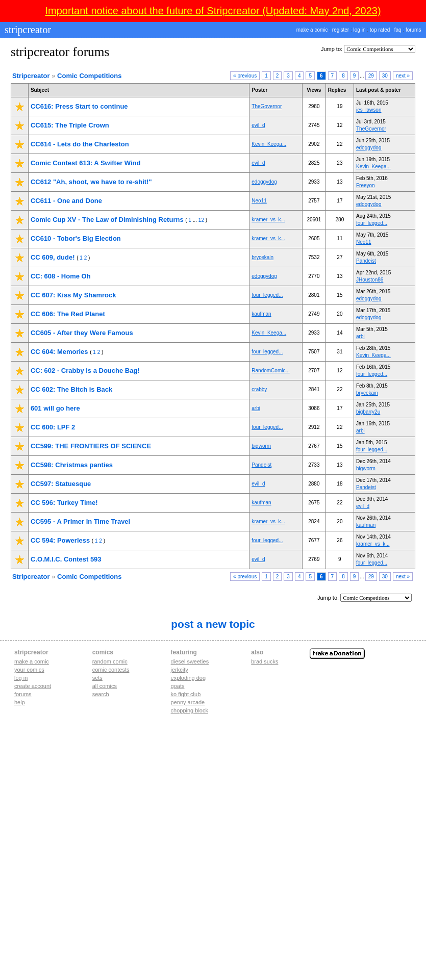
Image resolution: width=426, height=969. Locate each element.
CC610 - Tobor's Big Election (76, 238)
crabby (259, 389)
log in (360, 30)
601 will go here (55, 408)
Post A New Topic (213, 624)
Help (19, 702)
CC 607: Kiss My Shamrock (73, 295)
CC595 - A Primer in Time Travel (80, 521)
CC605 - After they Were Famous (82, 333)
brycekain (262, 257)
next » (403, 76)
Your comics (29, 670)
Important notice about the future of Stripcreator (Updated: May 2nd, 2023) (213, 10)
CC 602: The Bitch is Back (71, 389)
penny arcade (188, 702)
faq (398, 30)
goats (178, 686)
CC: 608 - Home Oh (61, 276)
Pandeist (366, 261)
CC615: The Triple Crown (70, 125)
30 (385, 76)
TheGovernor (267, 106)
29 (371, 76)
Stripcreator (31, 76)
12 (201, 220)
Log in (21, 678)
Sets (97, 678)
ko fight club (186, 694)
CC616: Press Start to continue (79, 106)
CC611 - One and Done (66, 201)
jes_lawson (368, 110)
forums (413, 30)
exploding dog (188, 678)
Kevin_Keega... (269, 144)
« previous (245, 76)
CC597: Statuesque (61, 484)
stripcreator (26, 29)
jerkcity (179, 670)
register (340, 30)
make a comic (312, 30)
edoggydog (369, 147)
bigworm (261, 446)
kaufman (261, 314)
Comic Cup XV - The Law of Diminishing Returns (107, 219)
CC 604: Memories (59, 351)
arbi (360, 336)
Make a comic (31, 661)
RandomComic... (270, 370)
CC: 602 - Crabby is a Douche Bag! (85, 370)
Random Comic (110, 661)
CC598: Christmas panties (72, 465)
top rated (380, 30)
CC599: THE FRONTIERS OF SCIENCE (91, 446)
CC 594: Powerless (60, 540)
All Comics (104, 686)
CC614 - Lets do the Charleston (80, 144)
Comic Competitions (89, 76)
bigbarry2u (368, 412)
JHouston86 (369, 280)
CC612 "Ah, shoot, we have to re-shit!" (91, 182)
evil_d (258, 125)
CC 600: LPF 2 (53, 427)
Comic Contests (111, 670)
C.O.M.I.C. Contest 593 (66, 559)
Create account (32, 686)
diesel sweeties (190, 661)
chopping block (189, 710)
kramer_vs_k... (268, 219)
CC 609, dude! (53, 257)
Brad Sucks (264, 661)
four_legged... (371, 223)
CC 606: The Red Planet (68, 314)
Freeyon (365, 185)
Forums (23, 694)
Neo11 (259, 200)
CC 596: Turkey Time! (64, 502)
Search (100, 694)
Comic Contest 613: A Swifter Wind (86, 163)
